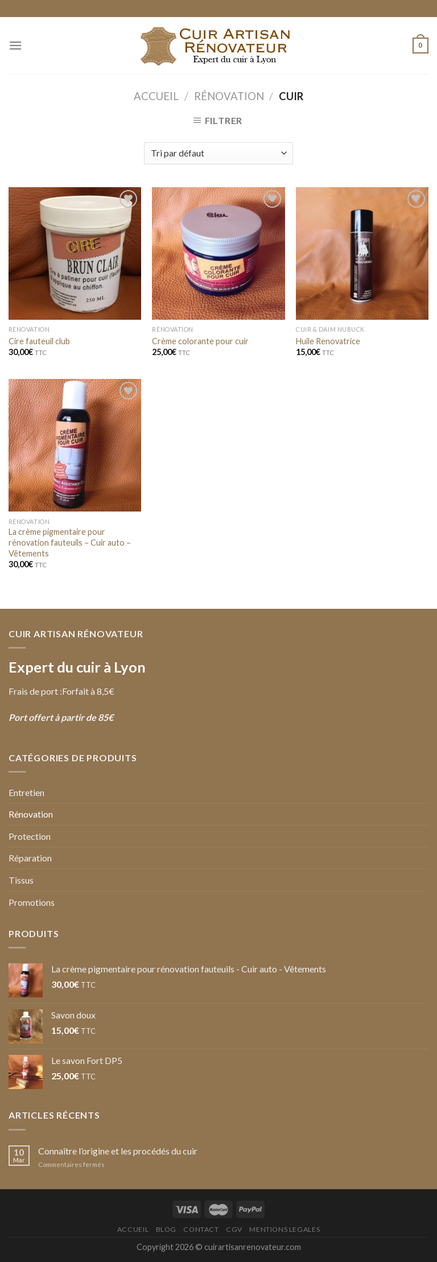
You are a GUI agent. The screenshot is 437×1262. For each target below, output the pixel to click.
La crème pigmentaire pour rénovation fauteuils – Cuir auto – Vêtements (70, 542)
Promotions (32, 902)
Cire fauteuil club (39, 341)
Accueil (156, 96)
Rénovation (229, 96)
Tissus (21, 880)
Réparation (30, 857)
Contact (200, 1229)
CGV (234, 1229)
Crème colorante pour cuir (200, 341)
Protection (30, 836)
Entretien (26, 792)
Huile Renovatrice (328, 341)
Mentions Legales (284, 1229)
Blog (166, 1229)
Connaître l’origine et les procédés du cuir (117, 1150)
